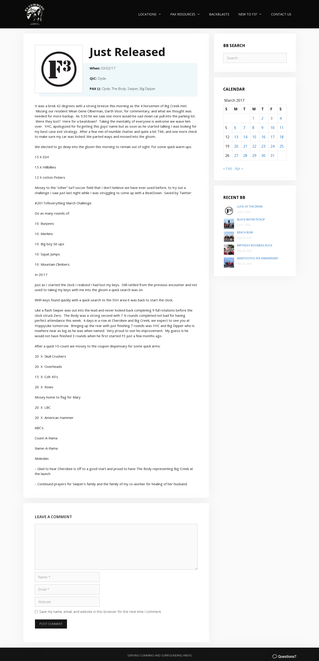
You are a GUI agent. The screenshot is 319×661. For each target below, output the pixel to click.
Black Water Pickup (251, 219)
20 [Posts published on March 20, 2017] (236, 146)
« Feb (227, 168)
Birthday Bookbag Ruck (254, 245)
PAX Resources (187, 14)
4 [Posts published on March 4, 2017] (280, 118)
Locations (152, 14)
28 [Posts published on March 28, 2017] (245, 155)
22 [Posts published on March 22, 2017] (254, 146)
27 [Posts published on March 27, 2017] (236, 155)
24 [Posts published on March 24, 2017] (272, 146)
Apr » (239, 168)
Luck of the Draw (249, 206)
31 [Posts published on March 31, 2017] (272, 155)
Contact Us (281, 14)
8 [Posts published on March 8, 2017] (253, 127)
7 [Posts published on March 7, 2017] (244, 127)
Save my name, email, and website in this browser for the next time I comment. (100, 611)
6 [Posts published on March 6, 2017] (235, 127)
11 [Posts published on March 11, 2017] (281, 127)
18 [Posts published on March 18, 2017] (281, 136)
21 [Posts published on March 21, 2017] (245, 146)
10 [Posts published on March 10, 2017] (272, 127)
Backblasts (219, 14)
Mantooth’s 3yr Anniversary (257, 258)
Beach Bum (245, 232)
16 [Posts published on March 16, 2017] (263, 136)
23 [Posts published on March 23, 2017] (263, 146)
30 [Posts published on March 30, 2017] (263, 155)
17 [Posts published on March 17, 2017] (272, 136)
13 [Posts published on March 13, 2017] (236, 136)
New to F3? (252, 14)
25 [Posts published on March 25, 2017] (281, 146)
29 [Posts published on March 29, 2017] (254, 155)
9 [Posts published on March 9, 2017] (262, 127)
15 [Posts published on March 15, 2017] (254, 136)
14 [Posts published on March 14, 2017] (245, 136)
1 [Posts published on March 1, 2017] (253, 118)
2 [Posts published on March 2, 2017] (262, 118)
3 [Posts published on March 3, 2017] (271, 118)
